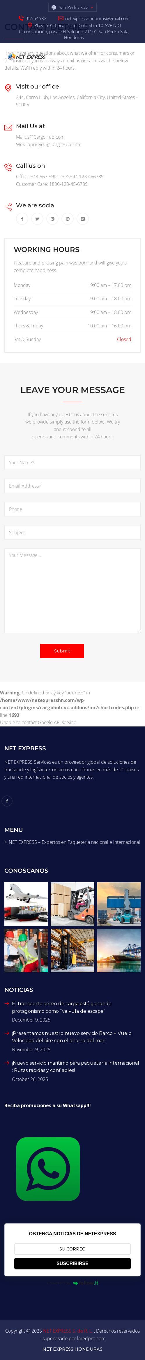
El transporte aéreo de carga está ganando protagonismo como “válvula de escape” (62, 1007)
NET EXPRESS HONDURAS (72, 1349)
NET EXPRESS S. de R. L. (68, 1331)
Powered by (72, 1282)
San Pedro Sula (74, 7)
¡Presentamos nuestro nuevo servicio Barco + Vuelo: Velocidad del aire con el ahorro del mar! (72, 1037)
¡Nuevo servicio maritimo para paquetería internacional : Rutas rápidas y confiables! (75, 1066)
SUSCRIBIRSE (72, 1263)
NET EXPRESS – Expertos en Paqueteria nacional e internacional (74, 842)
